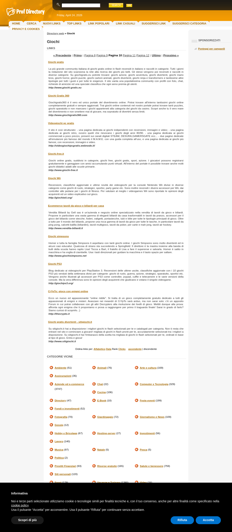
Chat (100, 384)
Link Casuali (125, 23)
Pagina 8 (90, 55)
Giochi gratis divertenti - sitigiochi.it (70, 321)
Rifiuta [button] (182, 520)
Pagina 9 (102, 55)
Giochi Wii (54, 178)
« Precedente (62, 55)
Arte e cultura (148, 367)
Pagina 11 (129, 55)
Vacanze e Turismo (108, 482)
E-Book (101, 400)
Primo (78, 55)
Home (16, 23)
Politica (59, 457)
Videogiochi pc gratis (61, 123)
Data (108, 349)
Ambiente (60, 367)
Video (143, 482)
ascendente (135, 349)
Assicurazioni (63, 375)
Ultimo (156, 55)
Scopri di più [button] (27, 520)
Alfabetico (100, 349)
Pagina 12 (142, 55)
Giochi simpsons (58, 236)
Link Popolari (98, 23)
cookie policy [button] (19, 505)
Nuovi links (52, 23)
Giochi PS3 (55, 263)
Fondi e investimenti (67, 408)
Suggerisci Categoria (189, 23)
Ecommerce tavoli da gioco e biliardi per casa (76, 205)
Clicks (122, 349)
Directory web (55, 33)
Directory (60, 400)
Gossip (59, 425)
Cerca (31, 23)
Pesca (143, 449)
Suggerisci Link (154, 23)
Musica (59, 449)
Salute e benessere (151, 466)
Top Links (74, 23)
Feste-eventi (147, 400)
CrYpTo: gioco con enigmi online (68, 291)
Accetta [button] (208, 520)
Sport (58, 482)
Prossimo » (171, 55)
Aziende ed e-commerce (69, 384)
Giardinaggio (105, 416)
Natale (101, 449)
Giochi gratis (56, 62)
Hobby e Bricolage (66, 433)
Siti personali (63, 474)
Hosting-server (106, 433)
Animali (102, 367)
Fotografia (61, 416)
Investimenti (147, 433)
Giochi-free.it (56, 153)
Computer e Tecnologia (154, 384)
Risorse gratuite (107, 466)
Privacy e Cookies (26, 29)
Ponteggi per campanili (211, 48)
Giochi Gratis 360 (58, 95)
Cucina (101, 392)
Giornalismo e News (152, 416)
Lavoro (59, 441)
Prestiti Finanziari (65, 466)
